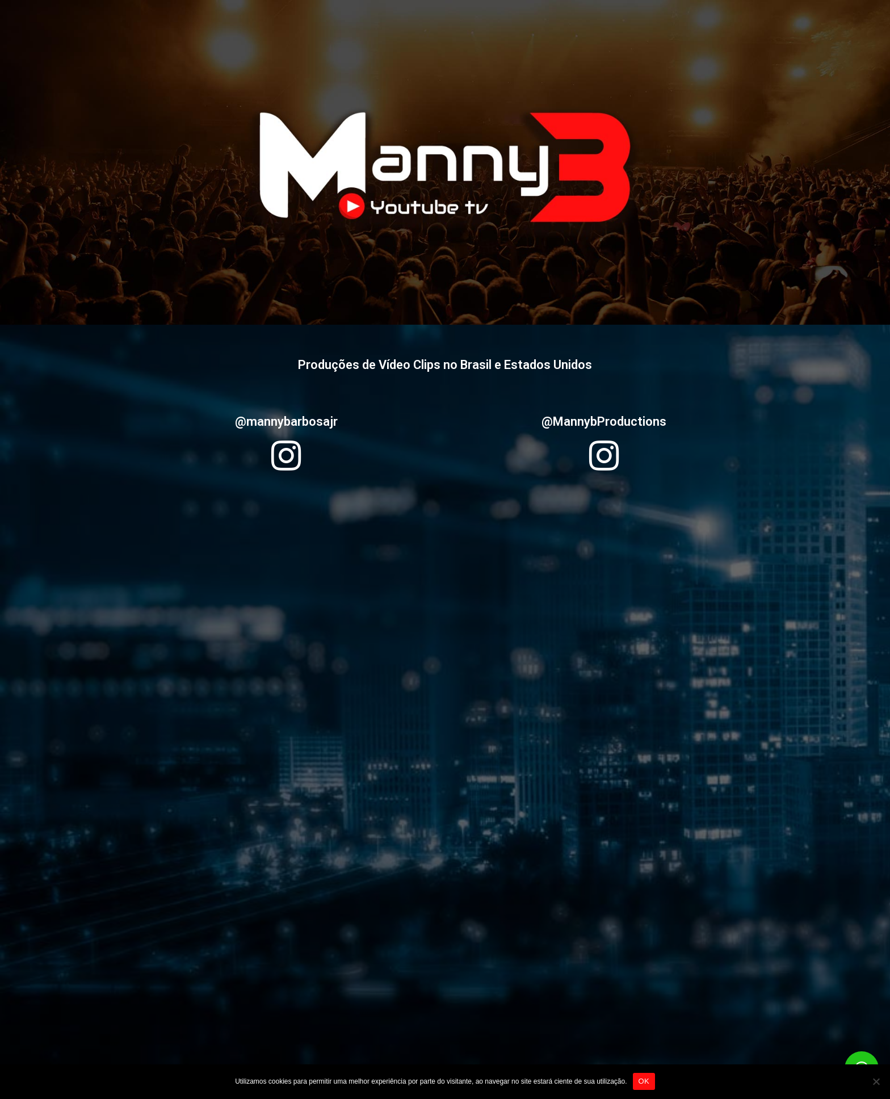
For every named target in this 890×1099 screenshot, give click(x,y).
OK (644, 1081)
